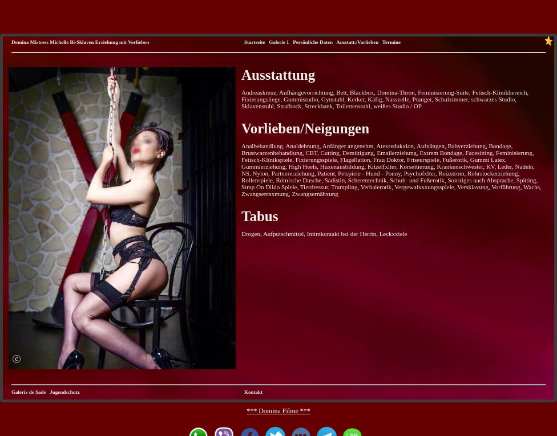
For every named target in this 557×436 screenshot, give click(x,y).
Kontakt (253, 392)
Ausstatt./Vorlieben (357, 42)
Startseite (254, 42)
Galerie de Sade (28, 392)
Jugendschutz (65, 392)
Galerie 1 (279, 42)
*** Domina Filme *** (278, 411)
